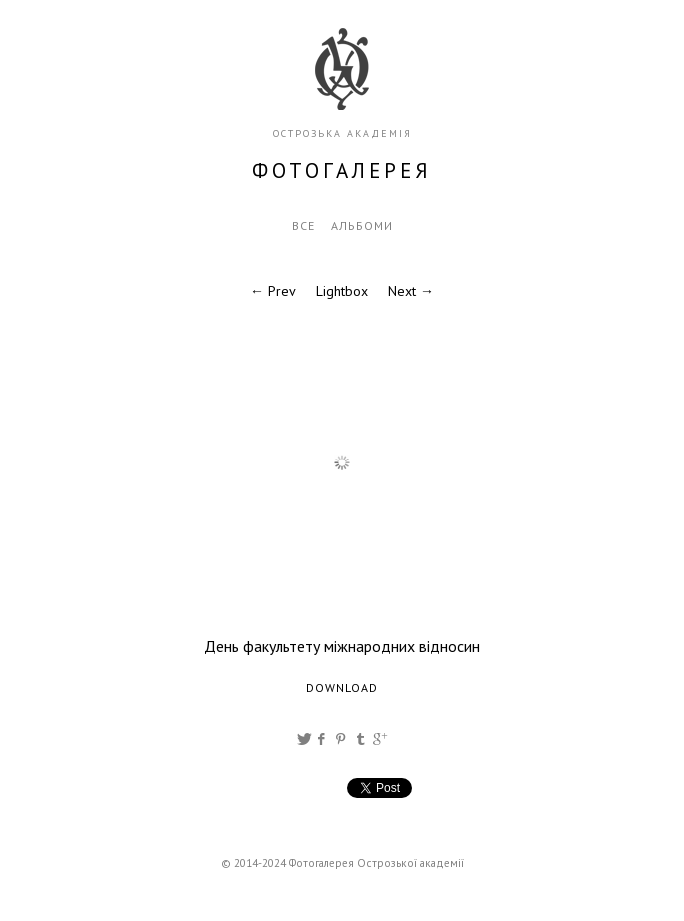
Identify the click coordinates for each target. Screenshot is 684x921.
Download (342, 687)
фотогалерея (342, 170)
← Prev (273, 291)
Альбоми (362, 225)
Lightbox (342, 291)
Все (303, 225)
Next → (411, 291)
